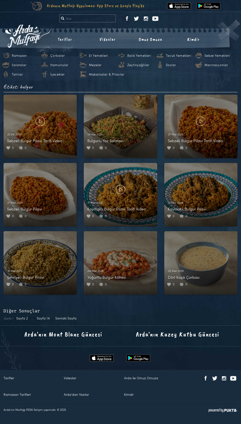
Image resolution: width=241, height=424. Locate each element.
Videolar (108, 39)
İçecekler (57, 74)
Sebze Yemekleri (217, 55)
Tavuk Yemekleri (178, 55)
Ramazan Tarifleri (17, 394)
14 (43, 318)
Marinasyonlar (216, 65)
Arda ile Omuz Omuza (141, 378)
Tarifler (64, 39)
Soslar (171, 65)
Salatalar (19, 65)
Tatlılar (17, 74)
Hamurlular (59, 65)
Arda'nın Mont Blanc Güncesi (63, 334)
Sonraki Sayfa (65, 318)
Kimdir (193, 39)
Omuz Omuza (150, 39)
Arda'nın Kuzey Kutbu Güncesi (177, 334)
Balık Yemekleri (139, 55)
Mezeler (95, 65)
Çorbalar (57, 55)
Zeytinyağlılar (138, 65)
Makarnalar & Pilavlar (107, 74)
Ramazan (19, 55)
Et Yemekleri (98, 55)
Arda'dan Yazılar (76, 394)
